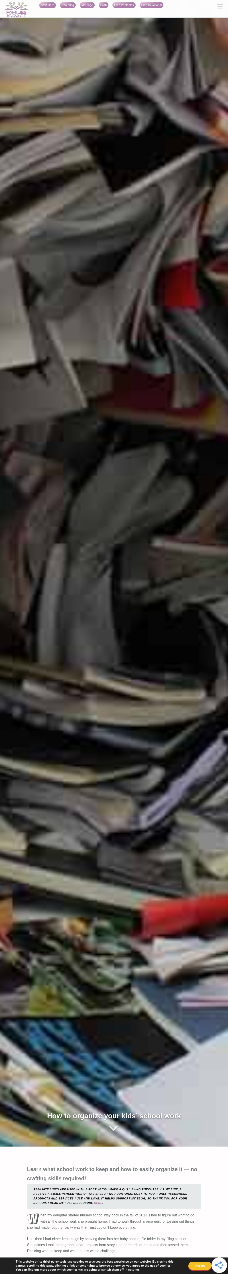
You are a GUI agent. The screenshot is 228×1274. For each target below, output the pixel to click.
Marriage (87, 5)
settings (134, 1270)
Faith (103, 5)
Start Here (47, 5)
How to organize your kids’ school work (114, 1116)
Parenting (68, 5)
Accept (200, 1266)
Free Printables (124, 5)
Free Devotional (151, 5)
